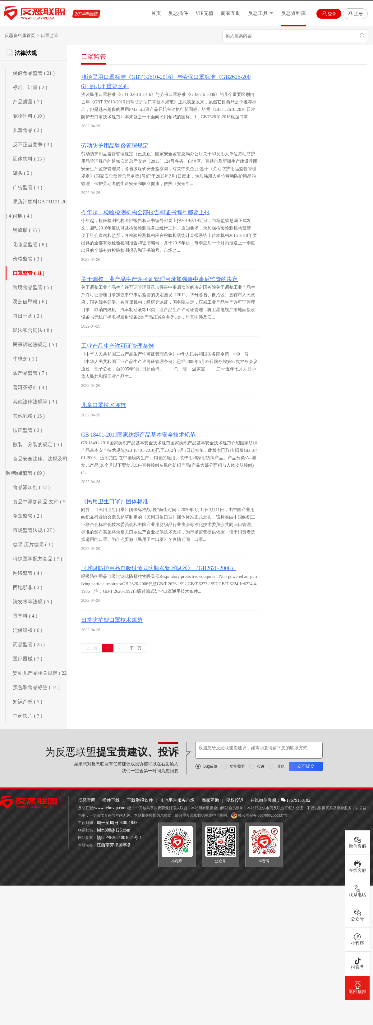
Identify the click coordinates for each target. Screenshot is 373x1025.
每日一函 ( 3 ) (27, 316)
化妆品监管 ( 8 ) (30, 244)
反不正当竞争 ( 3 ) (32, 144)
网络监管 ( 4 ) (27, 573)
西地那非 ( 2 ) (27, 587)
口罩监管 (49, 35)
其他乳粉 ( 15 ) (29, 416)
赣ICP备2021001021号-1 (119, 837)
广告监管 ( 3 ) (27, 187)
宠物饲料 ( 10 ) (29, 116)
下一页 (135, 648)
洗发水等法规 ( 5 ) (32, 601)
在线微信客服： (265, 800)
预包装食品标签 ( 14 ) (36, 687)
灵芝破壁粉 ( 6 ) (30, 301)
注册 (355, 13)
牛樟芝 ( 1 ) (25, 358)
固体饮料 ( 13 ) (29, 158)
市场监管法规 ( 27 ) (34, 530)
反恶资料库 (293, 13)
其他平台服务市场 (177, 800)
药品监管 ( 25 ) (29, 644)
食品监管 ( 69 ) (29, 473)
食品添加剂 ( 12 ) (31, 487)
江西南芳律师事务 (114, 845)
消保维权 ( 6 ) (27, 630)
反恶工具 (261, 13)
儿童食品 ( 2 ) (27, 130)
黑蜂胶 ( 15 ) (26, 230)
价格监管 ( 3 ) (27, 258)
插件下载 (111, 800)
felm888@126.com (113, 830)
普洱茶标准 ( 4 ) (30, 387)
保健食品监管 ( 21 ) (34, 73)
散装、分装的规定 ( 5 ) (37, 444)
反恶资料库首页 (20, 35)
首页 (156, 13)
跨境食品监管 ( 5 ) (32, 287)
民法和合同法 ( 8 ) (32, 330)
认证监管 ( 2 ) (27, 430)
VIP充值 (205, 13)
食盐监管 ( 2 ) (27, 516)
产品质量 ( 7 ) (27, 101)
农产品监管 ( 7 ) (30, 373)
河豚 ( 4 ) (22, 216)
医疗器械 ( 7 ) (27, 658)
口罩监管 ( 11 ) (28, 273)
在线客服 (357, 866)
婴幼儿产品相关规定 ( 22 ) (41, 673)
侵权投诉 (234, 800)
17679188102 (295, 800)
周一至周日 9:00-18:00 (118, 822)
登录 (329, 13)
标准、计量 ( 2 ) (30, 87)
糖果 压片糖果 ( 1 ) (33, 544)
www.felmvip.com (110, 807)
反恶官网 (86, 800)
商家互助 (231, 13)
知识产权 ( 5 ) (27, 701)
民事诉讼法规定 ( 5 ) (35, 344)
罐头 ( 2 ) (22, 173)
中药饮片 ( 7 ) (27, 716)
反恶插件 (178, 13)
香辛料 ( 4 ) (25, 616)
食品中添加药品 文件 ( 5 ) (40, 501)
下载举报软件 (140, 800)
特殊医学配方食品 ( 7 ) (37, 558)
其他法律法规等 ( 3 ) (35, 401)
